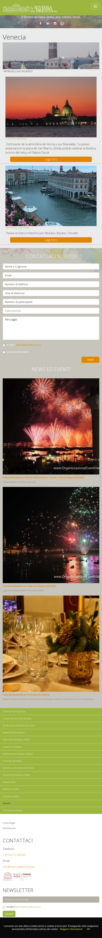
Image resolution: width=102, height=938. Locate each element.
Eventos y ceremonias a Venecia (18, 767)
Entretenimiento (11, 789)
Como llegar (9, 823)
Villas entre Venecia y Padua (16, 739)
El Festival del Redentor (14, 711)
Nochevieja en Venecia (14, 732)
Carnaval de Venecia (12, 810)
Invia (90, 359)
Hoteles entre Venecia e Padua (18, 753)
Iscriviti (9, 913)
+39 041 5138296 (14, 855)
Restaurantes (9, 782)
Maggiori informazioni (71, 929)
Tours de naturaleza (12, 760)
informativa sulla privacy (28, 344)
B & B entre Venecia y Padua (16, 775)
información (9, 828)
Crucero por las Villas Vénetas (17, 718)
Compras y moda (11, 796)
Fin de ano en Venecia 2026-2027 (19, 725)
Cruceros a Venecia (12, 746)
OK (88, 929)
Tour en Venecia (15, 139)
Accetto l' (22, 344)
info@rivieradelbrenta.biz (19, 867)
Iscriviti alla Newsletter (16, 351)
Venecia (6, 803)
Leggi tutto (51, 159)
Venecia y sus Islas (17, 227)
